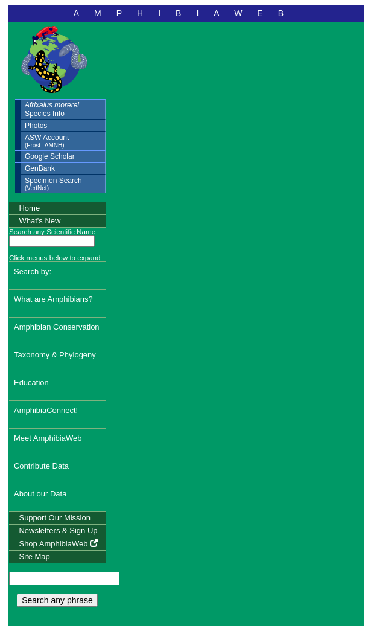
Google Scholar (50, 156)
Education (31, 382)
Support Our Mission (55, 517)
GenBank (40, 168)
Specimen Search (53, 183)
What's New (39, 220)
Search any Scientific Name (52, 231)
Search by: (32, 271)
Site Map (34, 556)
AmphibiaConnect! (46, 410)
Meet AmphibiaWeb (48, 438)
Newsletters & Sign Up (58, 530)
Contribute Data (41, 465)
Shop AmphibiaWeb (58, 543)
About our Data (40, 493)
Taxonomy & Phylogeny (55, 354)
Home (29, 208)
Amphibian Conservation (57, 327)
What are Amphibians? (53, 299)
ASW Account (47, 141)
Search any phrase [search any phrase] (57, 600)
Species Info (52, 109)
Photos (36, 125)
